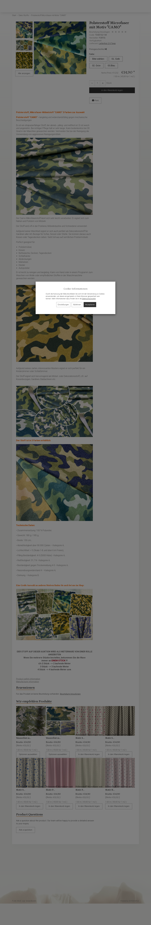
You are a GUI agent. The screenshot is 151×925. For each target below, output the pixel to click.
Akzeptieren (90, 305)
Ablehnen (77, 305)
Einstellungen (63, 305)
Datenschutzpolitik (89, 299)
